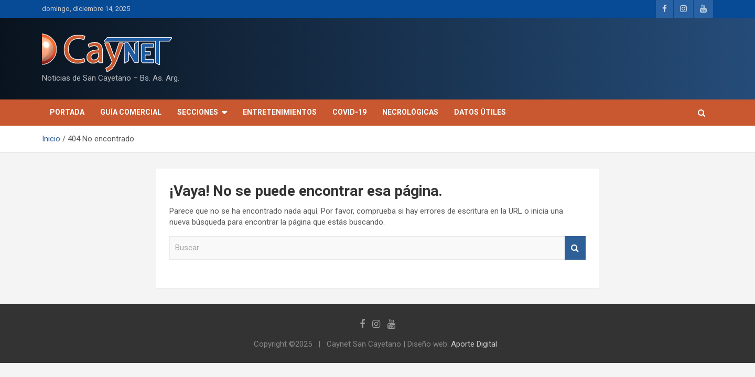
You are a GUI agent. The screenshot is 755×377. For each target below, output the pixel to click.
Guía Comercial (130, 112)
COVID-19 (349, 112)
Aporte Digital (474, 344)
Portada (67, 112)
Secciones (197, 112)
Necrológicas (410, 112)
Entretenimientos (280, 112)
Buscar (575, 248)
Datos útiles (480, 112)
